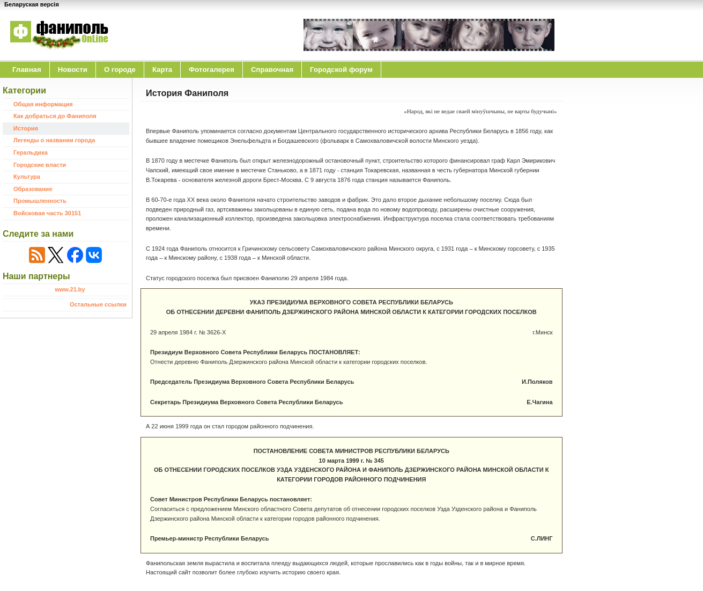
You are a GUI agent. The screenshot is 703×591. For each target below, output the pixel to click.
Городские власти (39, 165)
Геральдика (30, 152)
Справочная (272, 69)
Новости (72, 69)
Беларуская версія (31, 4)
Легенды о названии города (54, 140)
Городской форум (341, 69)
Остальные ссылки (98, 304)
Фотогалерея (211, 69)
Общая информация (43, 104)
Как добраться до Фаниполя (55, 116)
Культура (26, 176)
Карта (162, 69)
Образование (33, 189)
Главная (26, 69)
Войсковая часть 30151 (47, 213)
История (25, 128)
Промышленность (39, 201)
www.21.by (70, 289)
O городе (120, 69)
